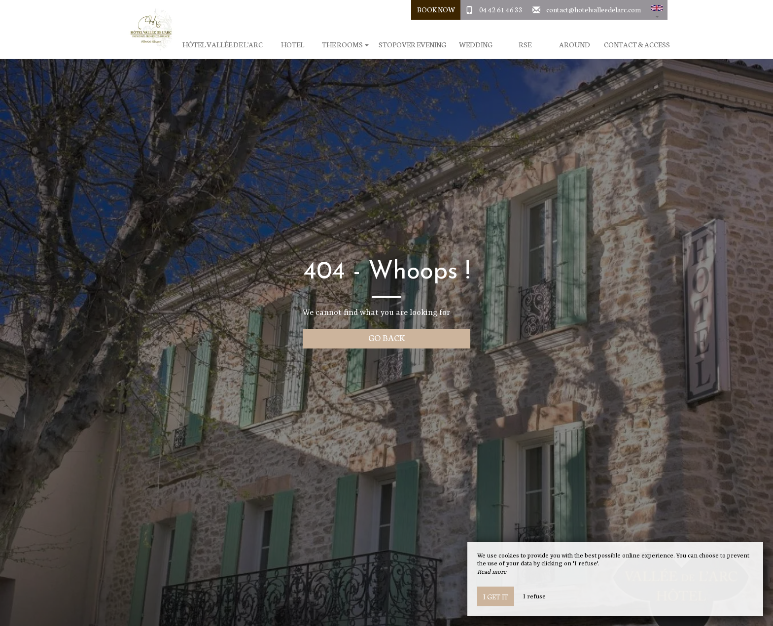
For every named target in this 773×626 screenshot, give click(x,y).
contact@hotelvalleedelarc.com (593, 9)
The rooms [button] (345, 44)
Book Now (436, 9)
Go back (386, 337)
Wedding (475, 44)
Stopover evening (412, 44)
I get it (495, 596)
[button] (657, 10)
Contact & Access (637, 44)
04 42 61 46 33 (501, 9)
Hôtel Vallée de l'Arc (222, 44)
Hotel (292, 44)
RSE (525, 44)
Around (574, 44)
